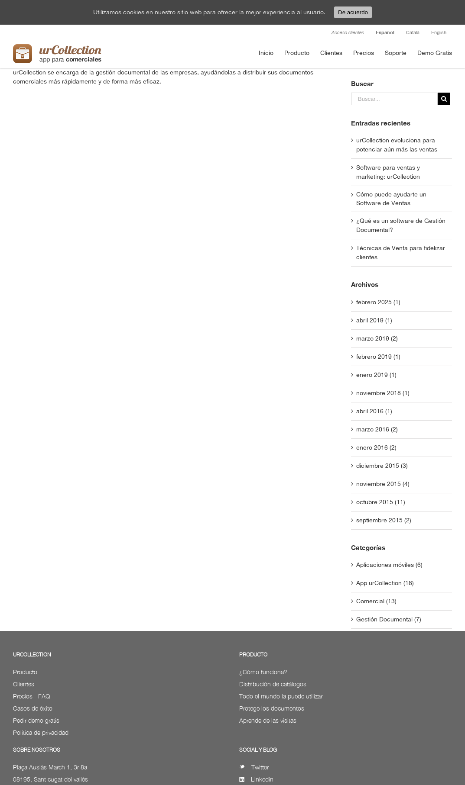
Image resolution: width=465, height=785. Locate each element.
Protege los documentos (271, 708)
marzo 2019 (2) (377, 338)
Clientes (23, 684)
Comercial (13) (376, 601)
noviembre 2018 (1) (383, 392)
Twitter (254, 767)
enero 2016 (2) (376, 447)
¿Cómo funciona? (263, 672)
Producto (25, 672)
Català (412, 32)
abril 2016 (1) (374, 411)
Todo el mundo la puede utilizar (280, 696)
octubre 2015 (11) (380, 502)
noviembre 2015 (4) (383, 483)
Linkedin (256, 779)
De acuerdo (353, 12)
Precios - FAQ (31, 696)
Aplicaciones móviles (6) (389, 564)
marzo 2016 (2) (377, 429)
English (438, 32)
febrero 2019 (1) (378, 356)
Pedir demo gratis (36, 720)
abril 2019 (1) (374, 320)
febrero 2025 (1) (378, 302)
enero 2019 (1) (376, 374)
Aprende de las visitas (267, 720)
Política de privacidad (40, 732)
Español (385, 32)
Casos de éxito (32, 708)
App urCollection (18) (385, 582)
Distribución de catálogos (272, 684)
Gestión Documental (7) (388, 619)
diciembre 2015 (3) (382, 465)
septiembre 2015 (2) (383, 520)
